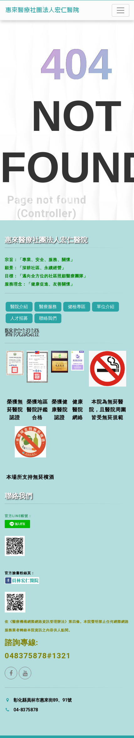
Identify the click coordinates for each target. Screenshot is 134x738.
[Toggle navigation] (120, 10)
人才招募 (19, 318)
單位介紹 (105, 306)
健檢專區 (76, 306)
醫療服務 (48, 306)
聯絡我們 (48, 318)
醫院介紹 (19, 306)
